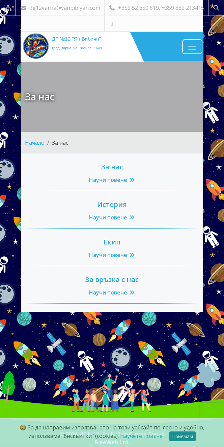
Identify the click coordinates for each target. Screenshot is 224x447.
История (112, 204)
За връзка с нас (112, 279)
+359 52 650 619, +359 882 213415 (156, 7)
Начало (35, 142)
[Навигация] (192, 46)
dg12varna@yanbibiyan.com (60, 7)
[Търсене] (216, 8)
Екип (112, 241)
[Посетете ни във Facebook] (112, 23)
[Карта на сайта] (8, 8)
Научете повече (141, 436)
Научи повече (112, 180)
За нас (112, 166)
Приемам (182, 436)
